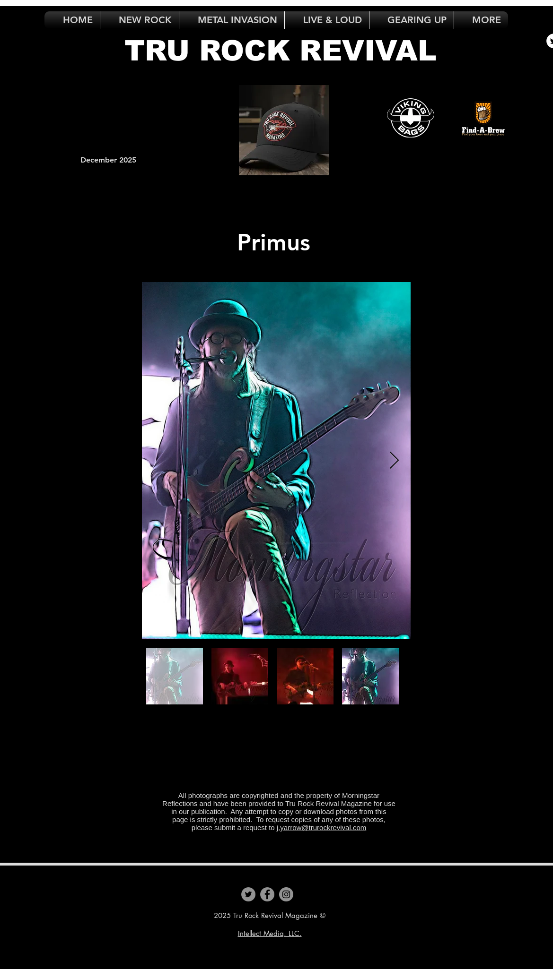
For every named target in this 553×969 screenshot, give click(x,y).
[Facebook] (267, 894)
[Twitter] (248, 894)
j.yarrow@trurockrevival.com (321, 827)
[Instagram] (286, 894)
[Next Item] (394, 461)
